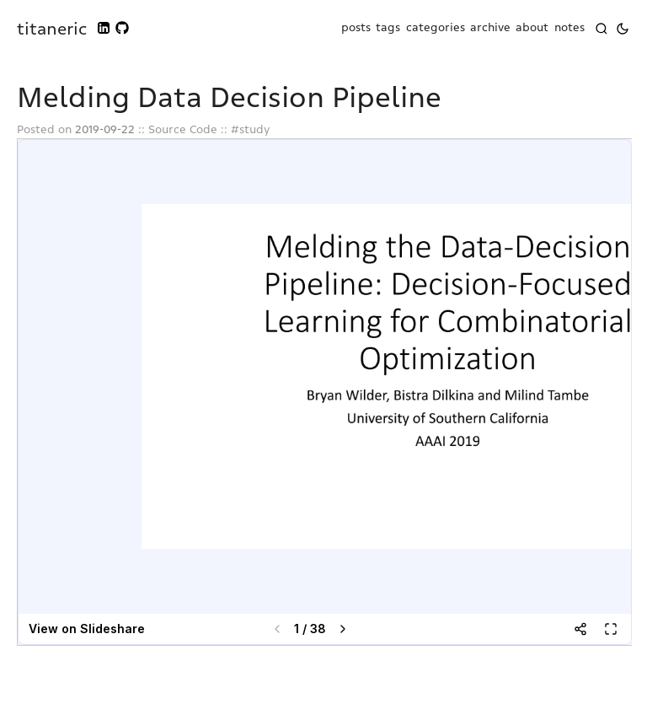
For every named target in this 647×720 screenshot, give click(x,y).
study (254, 130)
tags (388, 28)
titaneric (52, 29)
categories (435, 28)
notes (569, 28)
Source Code (182, 130)
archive (490, 28)
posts (356, 28)
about (532, 28)
